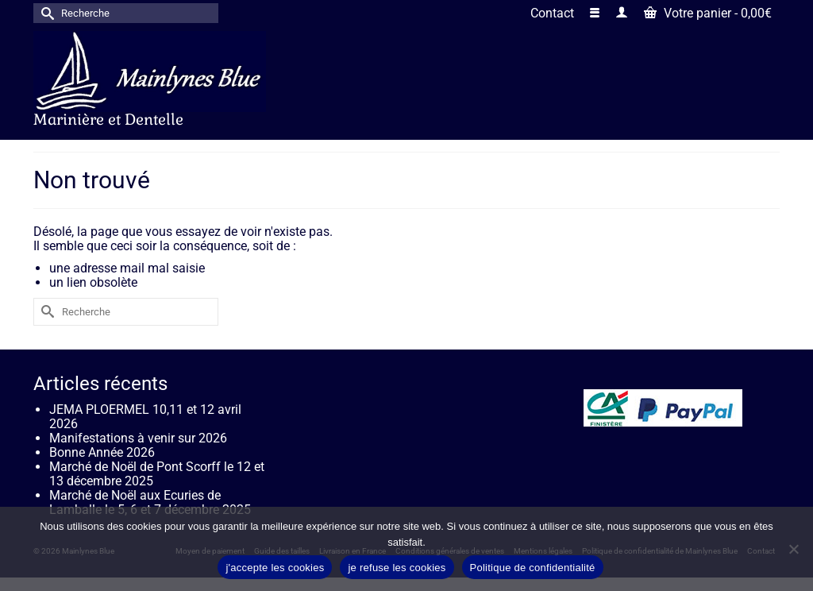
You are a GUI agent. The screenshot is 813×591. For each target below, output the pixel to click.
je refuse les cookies (396, 568)
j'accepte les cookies (274, 568)
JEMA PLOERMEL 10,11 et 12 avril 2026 (145, 416)
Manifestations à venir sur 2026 (138, 438)
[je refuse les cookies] (793, 549)
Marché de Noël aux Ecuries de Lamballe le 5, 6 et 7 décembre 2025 (150, 502)
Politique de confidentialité (532, 568)
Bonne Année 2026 (102, 452)
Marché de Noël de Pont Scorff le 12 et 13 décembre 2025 (156, 474)
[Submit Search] (45, 13)
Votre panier (708, 13)
